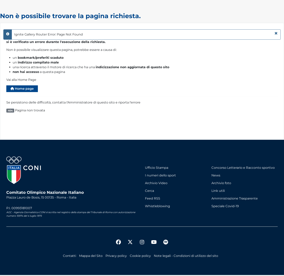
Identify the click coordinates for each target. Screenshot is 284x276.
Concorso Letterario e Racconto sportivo (243, 169)
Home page (24, 89)
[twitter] (130, 240)
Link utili (218, 192)
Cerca (149, 192)
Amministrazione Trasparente (234, 199)
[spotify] (166, 244)
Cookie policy (140, 257)
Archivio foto (221, 184)
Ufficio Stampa (156, 169)
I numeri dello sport (160, 176)
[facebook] (118, 244)
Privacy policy (116, 257)
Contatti (69, 257)
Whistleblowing (157, 207)
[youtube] (154, 244)
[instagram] (142, 244)
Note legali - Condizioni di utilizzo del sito (186, 257)
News (215, 176)
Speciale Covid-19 (225, 207)
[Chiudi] (276, 33)
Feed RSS (152, 199)
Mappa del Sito (91, 257)
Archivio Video (156, 184)
